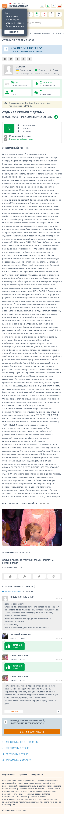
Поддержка (37, 774)
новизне (29, 591)
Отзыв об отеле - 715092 (18, 40)
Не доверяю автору (53, 576)
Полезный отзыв (10, 576)
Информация (8, 774)
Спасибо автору (24, 576)
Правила (23, 774)
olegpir (20, 66)
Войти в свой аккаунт (32, 731)
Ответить (14, 711)
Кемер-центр (27, 51)
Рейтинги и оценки (41, 33)
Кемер (39, 51)
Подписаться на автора (39, 576)
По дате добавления (13, 591)
